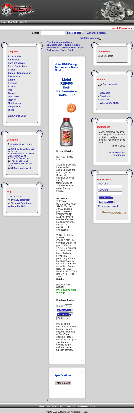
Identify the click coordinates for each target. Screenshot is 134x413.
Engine (11, 79)
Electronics (14, 76)
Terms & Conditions (21, 203)
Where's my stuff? (109, 103)
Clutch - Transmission (19, 73)
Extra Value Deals (17, 116)
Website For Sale (17, 206)
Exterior (12, 86)
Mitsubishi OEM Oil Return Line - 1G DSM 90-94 (21, 155)
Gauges (12, 93)
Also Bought (63, 383)
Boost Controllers (17, 66)
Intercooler (13, 96)
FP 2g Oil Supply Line (19, 161)
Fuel (10, 90)
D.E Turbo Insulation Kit (20, 168)
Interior (12, 100)
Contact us (17, 196)
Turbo (11, 110)
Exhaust (12, 83)
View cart (105, 93)
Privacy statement (20, 200)
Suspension (14, 106)
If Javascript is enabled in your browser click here (114, 213)
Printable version (89, 38)
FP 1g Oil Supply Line (19, 158)
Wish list (104, 99)
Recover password (108, 206)
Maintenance (14, 103)
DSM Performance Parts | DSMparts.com (60, 43)
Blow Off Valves (16, 63)
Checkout (105, 96)
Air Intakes (13, 59)
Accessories (14, 56)
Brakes (11, 69)
